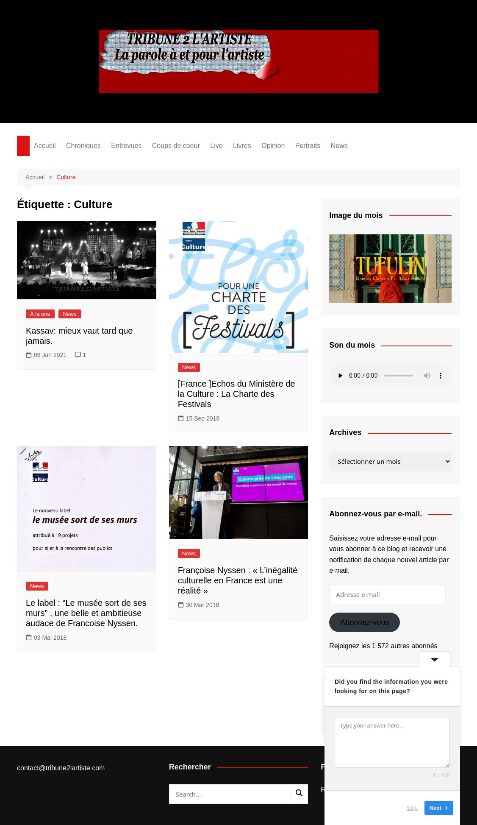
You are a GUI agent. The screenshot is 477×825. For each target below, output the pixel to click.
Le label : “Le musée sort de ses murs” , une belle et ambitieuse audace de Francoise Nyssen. (86, 613)
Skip (412, 808)
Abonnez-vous (364, 622)
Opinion (273, 145)
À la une (40, 314)
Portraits (308, 145)
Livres (242, 145)
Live (216, 145)
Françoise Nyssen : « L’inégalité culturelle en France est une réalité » (237, 580)
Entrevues (126, 145)
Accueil (45, 145)
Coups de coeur (176, 145)
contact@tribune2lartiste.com (61, 768)
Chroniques (83, 145)
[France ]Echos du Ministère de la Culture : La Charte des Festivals (236, 394)
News (339, 145)
